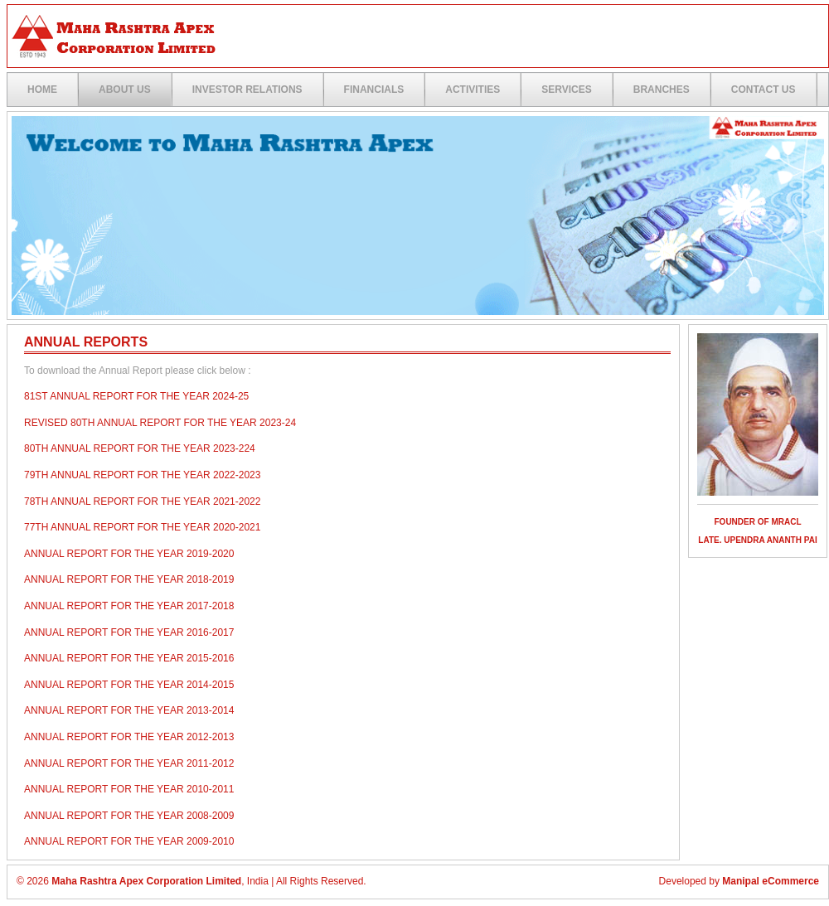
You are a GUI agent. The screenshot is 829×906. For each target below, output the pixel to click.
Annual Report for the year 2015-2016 (129, 658)
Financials (374, 89)
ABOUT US (125, 89)
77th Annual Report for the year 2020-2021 (142, 527)
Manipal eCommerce (770, 881)
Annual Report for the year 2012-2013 (129, 737)
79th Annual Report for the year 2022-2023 (142, 475)
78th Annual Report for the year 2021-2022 (142, 501)
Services (566, 89)
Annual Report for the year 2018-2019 (129, 579)
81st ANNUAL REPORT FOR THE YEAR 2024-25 (136, 396)
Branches (661, 89)
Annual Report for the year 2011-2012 (129, 763)
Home (42, 89)
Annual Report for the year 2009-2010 (129, 841)
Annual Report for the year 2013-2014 (129, 710)
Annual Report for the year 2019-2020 (129, 554)
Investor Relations (247, 89)
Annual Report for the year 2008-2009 (129, 815)
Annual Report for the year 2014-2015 (129, 684)
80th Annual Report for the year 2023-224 (139, 448)
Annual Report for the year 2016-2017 (129, 632)
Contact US (763, 89)
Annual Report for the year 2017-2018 (129, 606)
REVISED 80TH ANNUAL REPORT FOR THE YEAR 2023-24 (160, 423)
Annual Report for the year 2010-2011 (129, 789)
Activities (472, 89)
